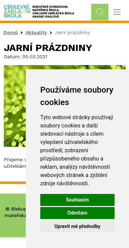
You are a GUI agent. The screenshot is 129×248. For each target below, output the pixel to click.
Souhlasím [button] (77, 200)
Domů (10, 32)
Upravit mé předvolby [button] (77, 226)
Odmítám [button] (77, 213)
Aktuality (36, 32)
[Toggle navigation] (116, 12)
